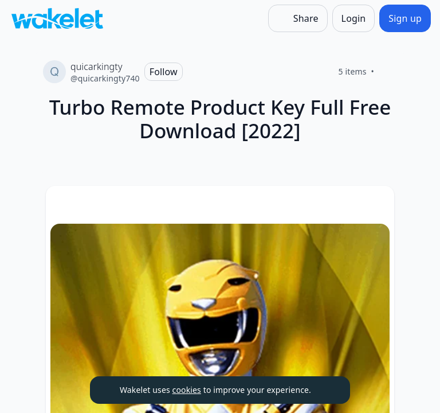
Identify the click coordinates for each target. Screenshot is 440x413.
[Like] (388, 72)
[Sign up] (405, 18)
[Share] (298, 18)
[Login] (353, 18)
